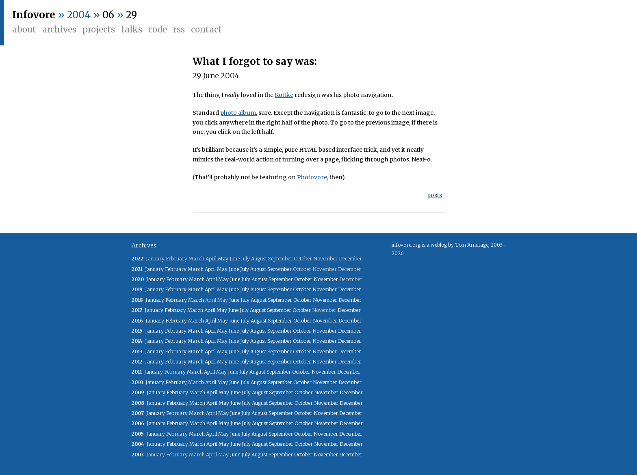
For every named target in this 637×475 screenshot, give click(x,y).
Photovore (312, 177)
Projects (98, 29)
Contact (206, 29)
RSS (179, 29)
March (196, 269)
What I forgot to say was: (255, 61)
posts (434, 195)
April (210, 269)
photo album (238, 112)
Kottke (284, 95)
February (175, 269)
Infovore (33, 15)
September (279, 269)
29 (131, 15)
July (244, 269)
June (234, 269)
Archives (59, 29)
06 (108, 15)
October (303, 279)
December (349, 289)
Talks (131, 29)
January (154, 269)
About (24, 29)
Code (157, 29)
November (326, 279)
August (258, 269)
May (223, 259)
